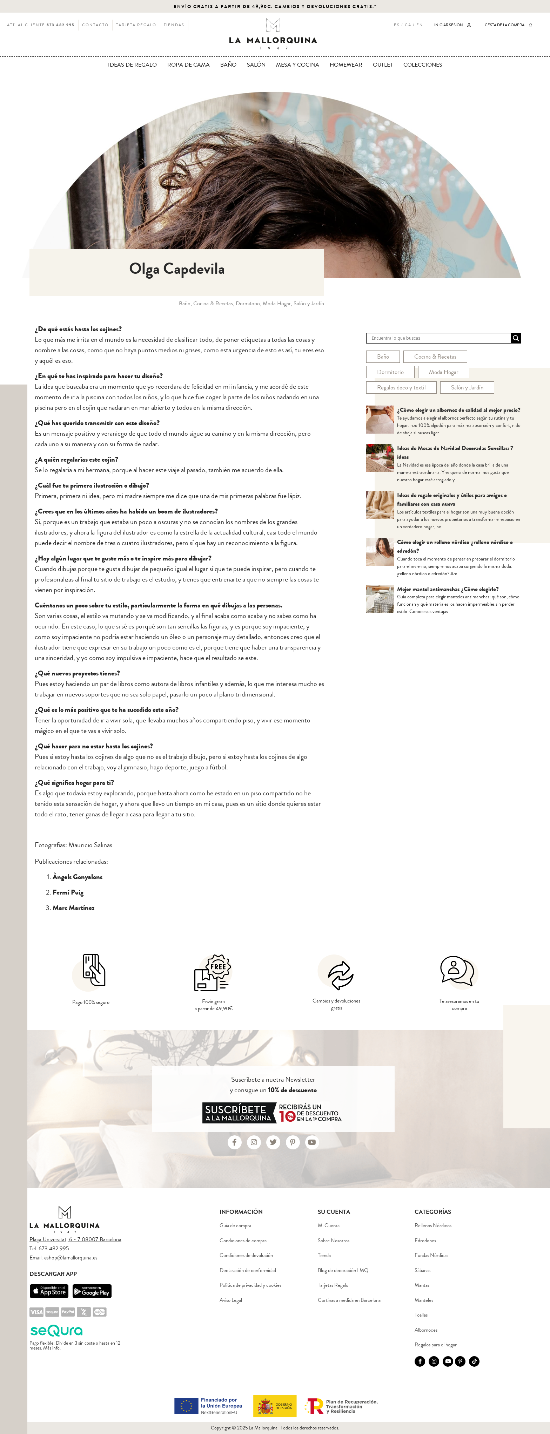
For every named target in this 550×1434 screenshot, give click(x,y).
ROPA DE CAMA (188, 65)
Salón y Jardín (467, 387)
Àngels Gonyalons (77, 877)
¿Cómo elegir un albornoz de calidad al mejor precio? (459, 410)
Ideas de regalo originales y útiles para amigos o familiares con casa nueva (452, 500)
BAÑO (228, 65)
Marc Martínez (73, 908)
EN (419, 25)
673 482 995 (54, 1248)
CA (408, 25)
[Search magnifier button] (516, 338)
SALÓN (256, 65)
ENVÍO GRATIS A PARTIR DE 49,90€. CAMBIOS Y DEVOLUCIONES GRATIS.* (275, 6)
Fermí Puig (68, 892)
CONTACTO (95, 25)
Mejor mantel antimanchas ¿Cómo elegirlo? (448, 589)
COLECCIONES (422, 65)
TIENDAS (174, 25)
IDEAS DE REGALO (132, 65)
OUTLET (383, 65)
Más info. (52, 1348)
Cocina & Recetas (435, 356)
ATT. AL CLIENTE (41, 25)
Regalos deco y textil (401, 387)
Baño (383, 356)
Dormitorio (390, 372)
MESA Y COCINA (297, 65)
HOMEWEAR (346, 65)
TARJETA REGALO (136, 25)
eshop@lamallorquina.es (71, 1258)
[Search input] (440, 338)
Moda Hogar (443, 372)
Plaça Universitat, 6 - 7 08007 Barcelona (75, 1239)
